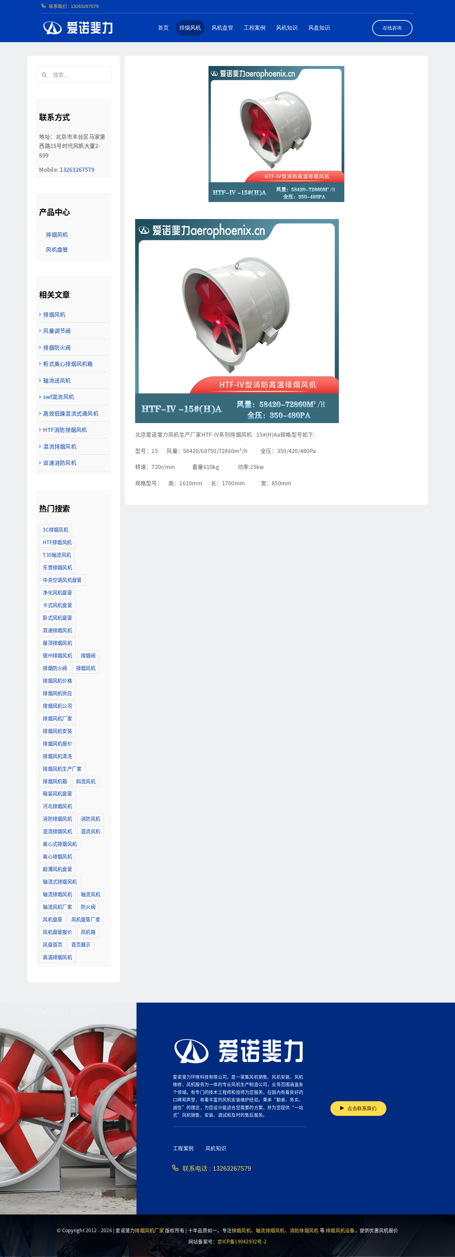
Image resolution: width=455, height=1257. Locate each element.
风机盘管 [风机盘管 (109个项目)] (52, 919)
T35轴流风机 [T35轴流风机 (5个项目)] (57, 554)
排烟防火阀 (57, 347)
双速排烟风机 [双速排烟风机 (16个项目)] (57, 630)
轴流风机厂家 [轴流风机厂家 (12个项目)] (57, 906)
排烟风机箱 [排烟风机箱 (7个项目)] (55, 781)
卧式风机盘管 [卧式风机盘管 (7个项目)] (57, 617)
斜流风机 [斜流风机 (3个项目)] (85, 781)
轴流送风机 (57, 380)
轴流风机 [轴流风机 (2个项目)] (90, 894)
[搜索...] (73, 74)
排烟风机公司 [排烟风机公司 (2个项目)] (57, 705)
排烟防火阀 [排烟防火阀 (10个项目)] (55, 667)
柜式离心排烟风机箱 (68, 363)
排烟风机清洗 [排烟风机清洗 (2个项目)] (57, 755)
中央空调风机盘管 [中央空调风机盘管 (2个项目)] (62, 579)
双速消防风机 (59, 462)
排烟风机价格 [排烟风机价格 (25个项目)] (57, 680)
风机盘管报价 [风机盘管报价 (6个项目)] (57, 931)
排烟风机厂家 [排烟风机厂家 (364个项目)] (57, 718)
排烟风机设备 (340, 1230)
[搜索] (44, 74)
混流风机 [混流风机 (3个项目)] (90, 831)
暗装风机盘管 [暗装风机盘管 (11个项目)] (57, 793)
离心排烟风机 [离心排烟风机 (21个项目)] (57, 856)
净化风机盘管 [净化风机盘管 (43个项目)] (57, 592)
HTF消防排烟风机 (65, 429)
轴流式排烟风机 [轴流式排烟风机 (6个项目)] (60, 881)
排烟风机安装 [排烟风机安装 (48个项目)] (57, 730)
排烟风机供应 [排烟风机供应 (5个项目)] (57, 693)
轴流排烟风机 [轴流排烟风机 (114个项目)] (57, 894)
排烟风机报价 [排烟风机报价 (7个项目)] (57, 743)
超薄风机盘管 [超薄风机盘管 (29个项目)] (57, 868)
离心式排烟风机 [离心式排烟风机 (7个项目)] (60, 843)
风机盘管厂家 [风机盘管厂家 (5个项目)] (85, 919)
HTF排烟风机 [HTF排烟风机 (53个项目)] (57, 542)
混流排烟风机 (59, 446)
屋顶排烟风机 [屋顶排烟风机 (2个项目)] (57, 642)
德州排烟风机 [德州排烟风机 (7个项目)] (57, 655)
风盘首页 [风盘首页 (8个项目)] (52, 944)
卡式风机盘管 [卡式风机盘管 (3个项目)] (57, 604)
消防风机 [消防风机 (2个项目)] (90, 818)
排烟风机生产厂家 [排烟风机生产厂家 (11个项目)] (62, 768)
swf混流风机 (58, 396)
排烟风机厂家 (149, 1230)
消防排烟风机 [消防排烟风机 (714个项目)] (57, 818)
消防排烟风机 (304, 1230)
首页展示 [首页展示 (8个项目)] (81, 944)
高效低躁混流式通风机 (70, 413)
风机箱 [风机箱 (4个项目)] (88, 931)
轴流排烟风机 (270, 1230)
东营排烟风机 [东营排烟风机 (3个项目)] (57, 567)
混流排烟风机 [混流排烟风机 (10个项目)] (57, 831)
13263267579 (77, 169)
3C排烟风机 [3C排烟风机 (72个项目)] (55, 529)
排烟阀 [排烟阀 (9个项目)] (88, 655)
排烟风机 (54, 314)
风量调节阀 (57, 330)
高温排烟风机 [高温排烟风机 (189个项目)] (57, 956)
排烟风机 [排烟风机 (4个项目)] (85, 667)
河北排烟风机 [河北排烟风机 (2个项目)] (57, 805)
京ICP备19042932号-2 (242, 1241)
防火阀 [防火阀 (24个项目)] (88, 906)
